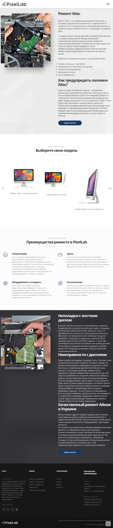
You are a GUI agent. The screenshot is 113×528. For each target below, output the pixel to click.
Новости (60, 487)
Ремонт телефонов (36, 479)
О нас (59, 479)
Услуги (59, 484)
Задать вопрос (70, 123)
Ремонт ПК (33, 487)
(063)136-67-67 (96, 499)
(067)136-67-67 (96, 502)
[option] (56, 180)
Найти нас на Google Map (93, 491)
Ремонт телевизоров (37, 490)
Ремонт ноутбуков (36, 484)
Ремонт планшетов (36, 482)
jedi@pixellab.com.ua (92, 505)
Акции (59, 482)
